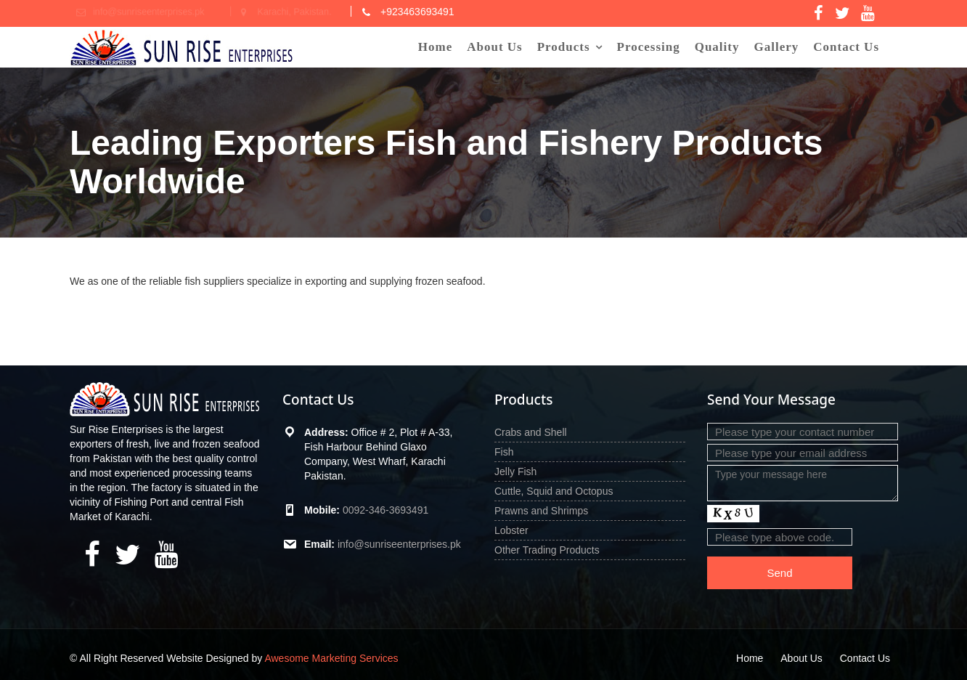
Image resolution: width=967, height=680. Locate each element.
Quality (717, 47)
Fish (503, 452)
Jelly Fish (515, 471)
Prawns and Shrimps (541, 511)
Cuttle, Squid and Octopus (553, 491)
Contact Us (846, 47)
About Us (495, 47)
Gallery (776, 47)
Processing (648, 47)
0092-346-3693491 (385, 510)
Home (435, 47)
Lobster (511, 530)
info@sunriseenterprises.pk (398, 544)
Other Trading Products (547, 550)
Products (563, 47)
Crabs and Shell (530, 432)
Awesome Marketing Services (331, 658)
